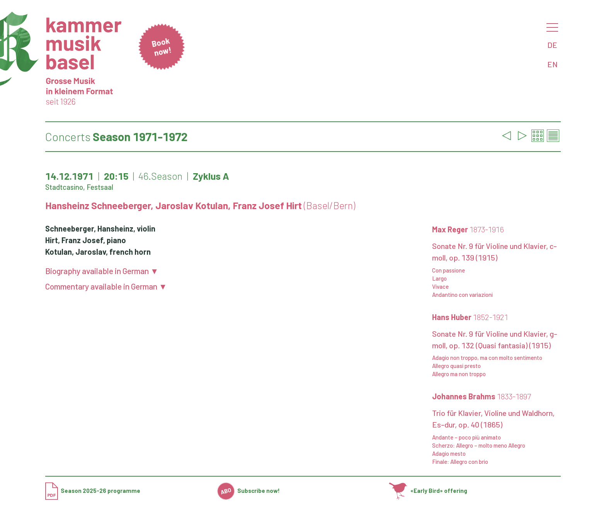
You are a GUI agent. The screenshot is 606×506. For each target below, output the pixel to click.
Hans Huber (470, 317)
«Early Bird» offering (428, 490)
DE (552, 44)
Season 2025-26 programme (92, 490)
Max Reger (468, 229)
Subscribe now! (248, 490)
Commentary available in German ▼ (106, 286)
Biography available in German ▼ (101, 271)
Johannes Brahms (481, 396)
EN (552, 64)
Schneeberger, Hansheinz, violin (100, 228)
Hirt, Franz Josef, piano (85, 240)
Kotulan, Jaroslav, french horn (98, 251)
